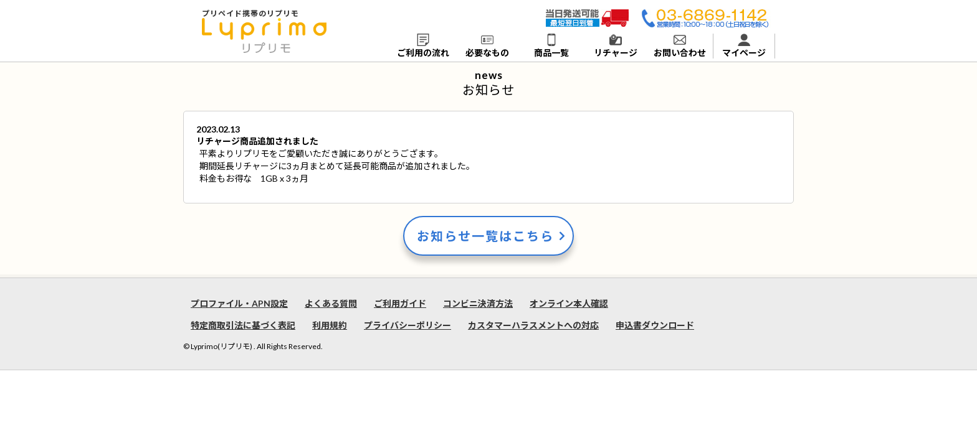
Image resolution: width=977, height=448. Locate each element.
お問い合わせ (680, 46)
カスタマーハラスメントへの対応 (533, 325)
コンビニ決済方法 (478, 303)
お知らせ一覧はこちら (485, 235)
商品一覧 (551, 46)
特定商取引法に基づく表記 (243, 325)
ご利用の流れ (423, 46)
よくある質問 (331, 303)
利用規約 (329, 325)
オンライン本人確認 (569, 303)
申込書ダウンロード (655, 325)
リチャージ (615, 46)
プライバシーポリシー (407, 325)
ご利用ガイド (400, 303)
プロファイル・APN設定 (239, 303)
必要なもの (487, 46)
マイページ (744, 46)
